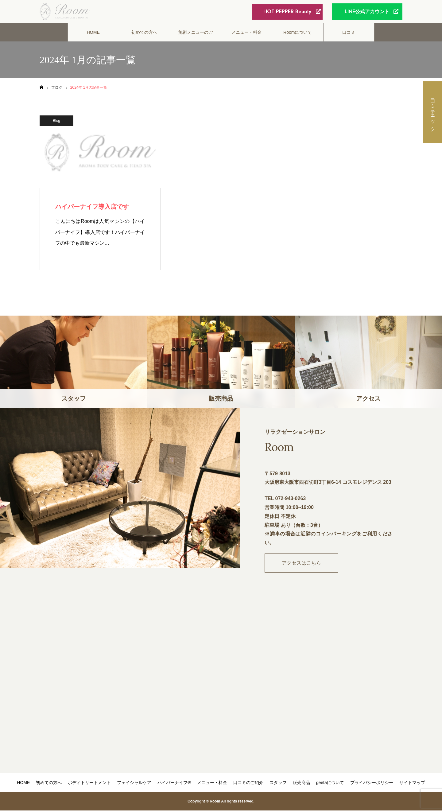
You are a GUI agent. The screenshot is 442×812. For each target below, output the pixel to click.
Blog (56, 122)
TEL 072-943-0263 (285, 500)
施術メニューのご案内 (195, 37)
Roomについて (297, 33)
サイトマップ (412, 784)
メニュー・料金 (246, 33)
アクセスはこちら (301, 564)
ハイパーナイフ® (174, 784)
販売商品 (301, 784)
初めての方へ (144, 33)
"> (221, 686)
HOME (93, 33)
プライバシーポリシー (371, 784)
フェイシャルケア (134, 784)
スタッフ (278, 784)
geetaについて (330, 784)
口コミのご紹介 (248, 784)
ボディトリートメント (89, 784)
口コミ (348, 33)
